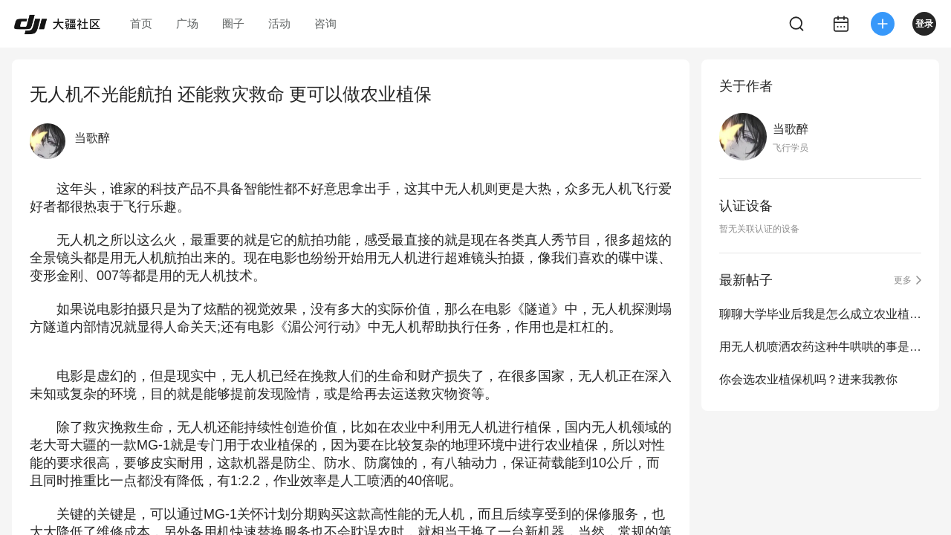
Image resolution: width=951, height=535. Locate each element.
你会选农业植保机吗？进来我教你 (808, 379)
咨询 (325, 23)
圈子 (233, 23)
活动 (279, 23)
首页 (141, 23)
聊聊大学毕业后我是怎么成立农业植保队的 (820, 314)
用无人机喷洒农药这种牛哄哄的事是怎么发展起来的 (820, 346)
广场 (187, 23)
